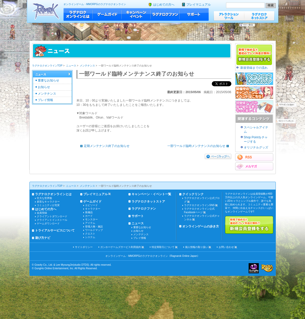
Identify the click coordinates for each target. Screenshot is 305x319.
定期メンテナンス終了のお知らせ (104, 146)
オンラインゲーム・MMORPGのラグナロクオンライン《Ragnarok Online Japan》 (152, 256)
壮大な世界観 (44, 198)
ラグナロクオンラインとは (78, 14)
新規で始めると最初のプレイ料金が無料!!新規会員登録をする (249, 225)
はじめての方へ (163, 4)
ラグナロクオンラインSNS (199, 205)
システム (90, 237)
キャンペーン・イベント (136, 14)
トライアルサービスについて (55, 230)
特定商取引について (163, 247)
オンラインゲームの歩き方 (200, 226)
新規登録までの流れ (254, 68)
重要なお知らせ (48, 80)
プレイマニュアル (198, 4)
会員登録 (42, 212)
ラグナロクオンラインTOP (47, 65)
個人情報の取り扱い (196, 247)
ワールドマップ (94, 230)
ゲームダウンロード (48, 223)
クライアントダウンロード (52, 216)
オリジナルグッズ (256, 147)
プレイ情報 (45, 100)
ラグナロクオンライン (46, 11)
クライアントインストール (52, 220)
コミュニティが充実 (48, 205)
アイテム (90, 223)
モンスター (91, 219)
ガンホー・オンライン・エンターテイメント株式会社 (254, 268)
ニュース (71, 65)
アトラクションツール (229, 16)
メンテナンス (87, 65)
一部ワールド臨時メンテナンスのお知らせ (199, 146)
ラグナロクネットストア (259, 16)
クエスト (90, 233)
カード (89, 215)
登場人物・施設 (94, 226)
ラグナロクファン (165, 14)
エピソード (91, 205)
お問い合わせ (226, 247)
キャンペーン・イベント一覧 (151, 194)
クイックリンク (193, 194)
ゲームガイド (107, 14)
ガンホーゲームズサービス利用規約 (120, 247)
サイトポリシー (84, 247)
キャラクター (92, 208)
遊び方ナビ (42, 238)
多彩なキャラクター (48, 201)
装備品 (89, 212)
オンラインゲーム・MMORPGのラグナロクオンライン (94, 4)
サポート (194, 14)
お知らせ (44, 87)
